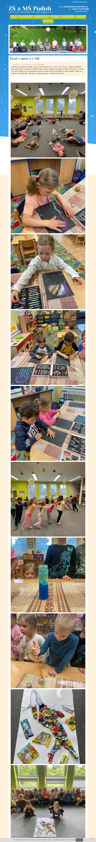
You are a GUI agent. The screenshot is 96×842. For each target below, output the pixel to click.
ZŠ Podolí (41, 64)
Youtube (80, 1)
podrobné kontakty (81, 11)
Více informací (71, 840)
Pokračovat (79, 840)
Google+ (85, 1)
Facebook (75, 1)
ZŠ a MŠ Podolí (31, 9)
